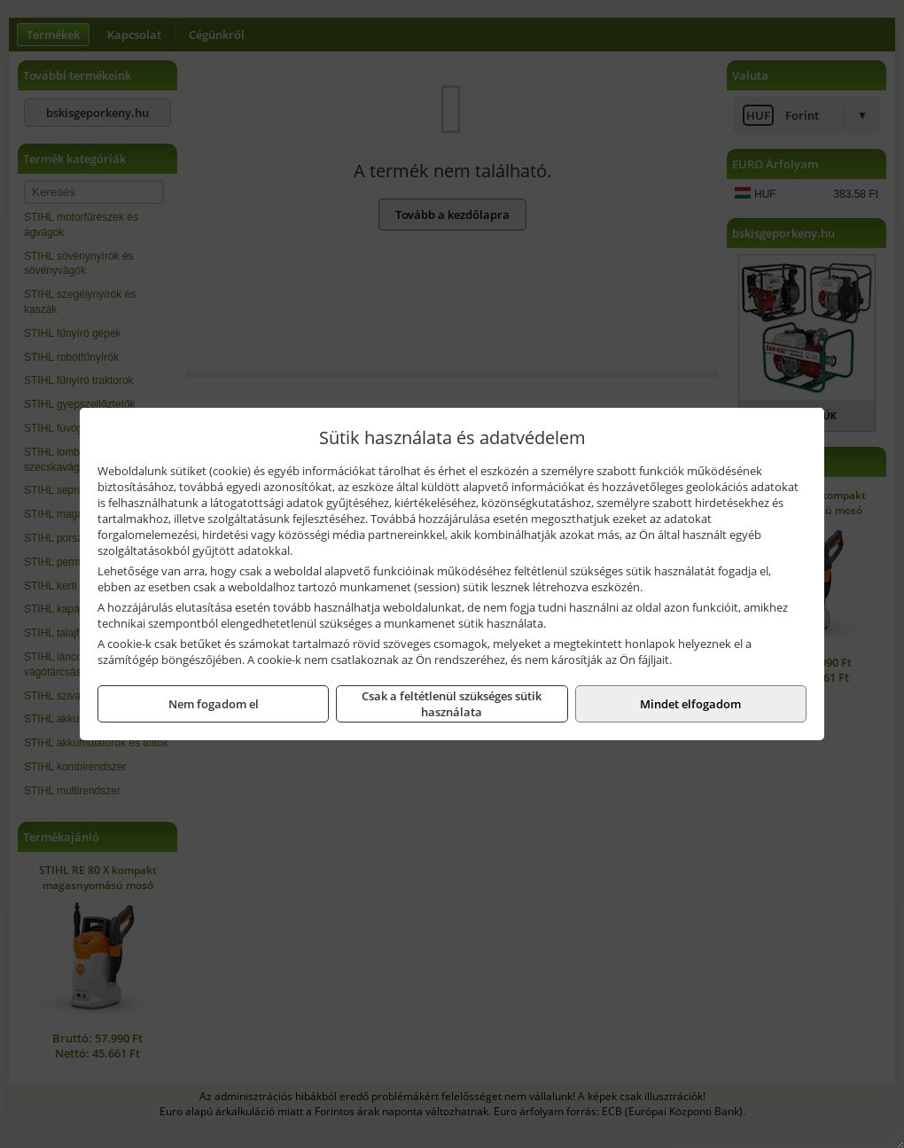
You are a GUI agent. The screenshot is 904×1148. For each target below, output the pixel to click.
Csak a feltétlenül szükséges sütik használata (452, 704)
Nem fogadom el (213, 704)
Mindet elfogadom (690, 704)
